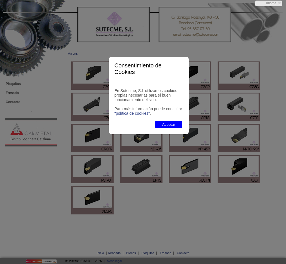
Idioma (271, 3)
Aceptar (168, 124)
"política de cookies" (132, 113)
